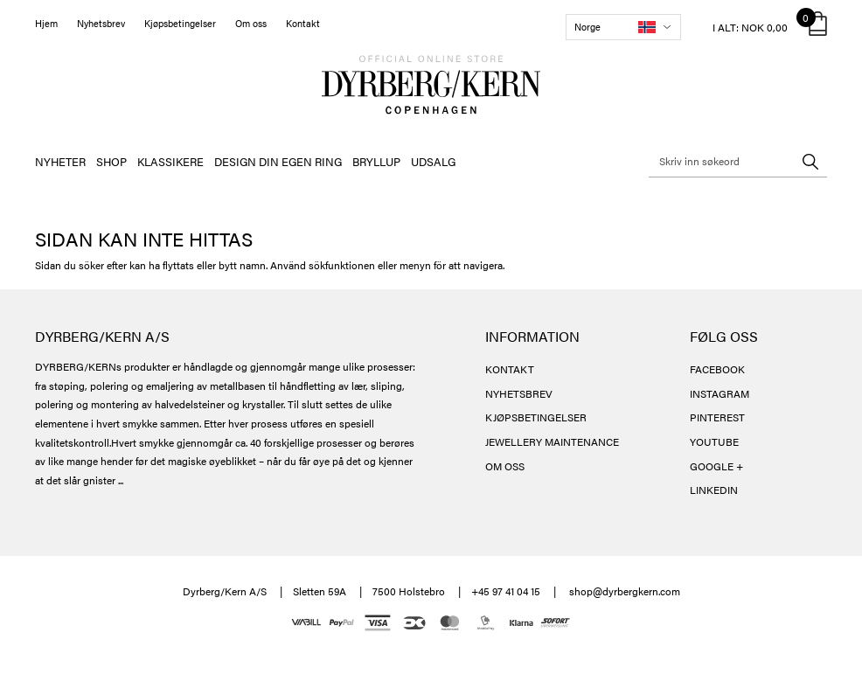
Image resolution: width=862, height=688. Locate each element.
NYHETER (60, 161)
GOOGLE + (716, 466)
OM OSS (505, 466)
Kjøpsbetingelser (180, 23)
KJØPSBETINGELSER (536, 417)
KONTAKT (509, 369)
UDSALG (433, 161)
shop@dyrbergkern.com (624, 591)
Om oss (251, 23)
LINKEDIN (714, 489)
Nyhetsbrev (101, 23)
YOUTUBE (714, 441)
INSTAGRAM (719, 393)
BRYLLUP (376, 161)
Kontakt (303, 23)
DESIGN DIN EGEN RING (278, 161)
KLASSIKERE (170, 161)
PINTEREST (717, 417)
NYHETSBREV (519, 393)
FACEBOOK (717, 369)
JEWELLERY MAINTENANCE (552, 441)
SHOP (111, 161)
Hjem (46, 23)
